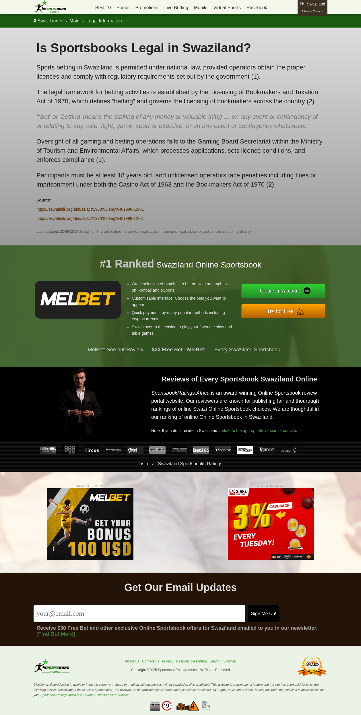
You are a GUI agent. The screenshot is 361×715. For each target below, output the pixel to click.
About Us (132, 661)
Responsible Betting (191, 661)
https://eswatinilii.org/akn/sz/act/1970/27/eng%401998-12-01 (90, 218)
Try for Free (287, 310)
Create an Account (287, 291)
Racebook (257, 7)
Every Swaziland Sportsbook (247, 356)
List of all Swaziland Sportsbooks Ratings (181, 463)
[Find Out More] (55, 634)
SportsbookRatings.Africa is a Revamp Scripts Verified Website (84, 695)
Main (74, 20)
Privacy (167, 661)
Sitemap (229, 661)
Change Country (312, 11)
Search (214, 661)
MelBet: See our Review (115, 356)
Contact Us (150, 661)
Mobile (200, 7)
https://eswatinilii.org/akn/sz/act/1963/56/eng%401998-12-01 (90, 209)
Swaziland (48, 20)
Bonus (123, 7)
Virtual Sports (227, 7)
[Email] (139, 613)
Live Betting (176, 7)
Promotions (146, 7)
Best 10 (103, 7)
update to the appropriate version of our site (262, 428)
